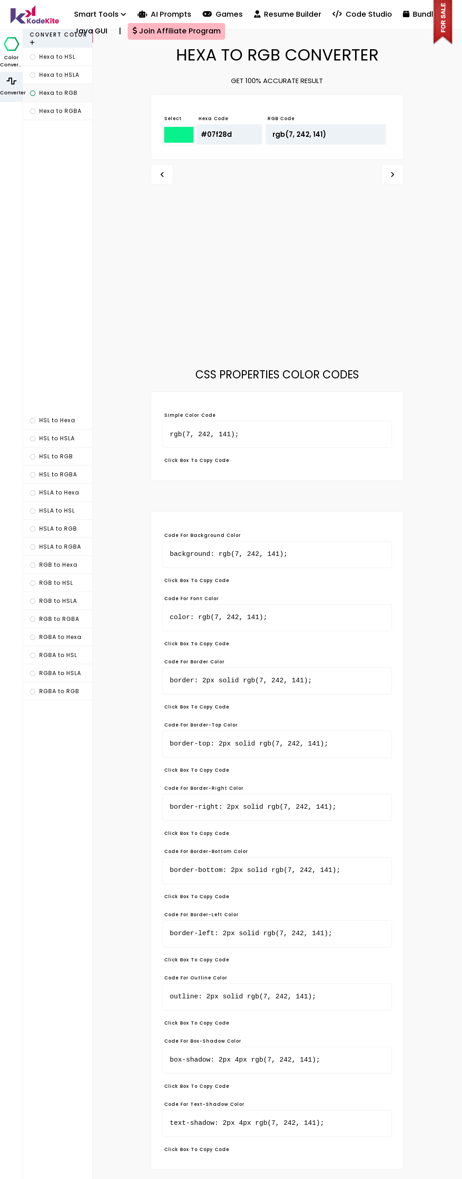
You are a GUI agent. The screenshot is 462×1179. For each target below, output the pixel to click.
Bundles (422, 14)
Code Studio (362, 14)
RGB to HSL (51, 583)
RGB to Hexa (54, 565)
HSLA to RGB (53, 528)
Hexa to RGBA (56, 111)
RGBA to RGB (54, 691)
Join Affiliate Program (177, 31)
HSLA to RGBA (55, 546)
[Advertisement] (57, 265)
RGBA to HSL (53, 655)
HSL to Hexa (52, 420)
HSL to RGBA (53, 474)
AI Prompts (164, 14)
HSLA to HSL (52, 510)
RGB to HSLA (53, 601)
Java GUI (90, 31)
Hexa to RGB (54, 93)
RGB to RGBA (54, 619)
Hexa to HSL (52, 57)
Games (223, 14)
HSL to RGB (51, 456)
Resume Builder (287, 14)
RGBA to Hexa (56, 637)
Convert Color (59, 38)
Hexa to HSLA (54, 75)
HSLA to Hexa (54, 492)
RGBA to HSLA (55, 673)
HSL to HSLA (52, 438)
